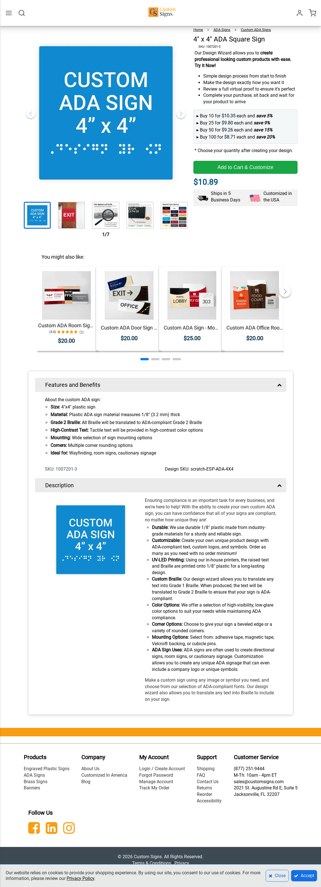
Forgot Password (156, 775)
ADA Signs (221, 30)
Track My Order (154, 788)
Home (198, 30)
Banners (32, 788)
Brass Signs (35, 781)
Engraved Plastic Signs (46, 768)
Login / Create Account (162, 768)
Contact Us (208, 781)
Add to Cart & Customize (245, 167)
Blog (85, 781)
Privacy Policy (80, 878)
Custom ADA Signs (256, 30)
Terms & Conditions (151, 863)
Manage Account (156, 781)
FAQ (201, 775)
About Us (90, 768)
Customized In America (104, 775)
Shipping (206, 768)
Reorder (204, 794)
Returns (204, 788)
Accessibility (209, 800)
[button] (144, 359)
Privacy (181, 863)
